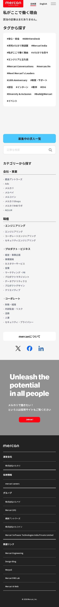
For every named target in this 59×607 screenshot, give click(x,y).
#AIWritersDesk (31, 38)
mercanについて (29, 336)
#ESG (43, 87)
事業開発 (9, 259)
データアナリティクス (16, 281)
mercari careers (12, 483)
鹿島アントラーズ (13, 179)
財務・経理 (10, 304)
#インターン (22, 87)
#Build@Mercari (43, 94)
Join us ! (29, 419)
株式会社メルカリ (12, 465)
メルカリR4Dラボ (13, 205)
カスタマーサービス (15, 263)
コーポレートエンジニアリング (20, 236)
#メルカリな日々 (39, 52)
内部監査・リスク (14, 308)
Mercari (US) (10, 510)
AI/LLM (8, 210)
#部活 (10, 87)
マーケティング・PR (15, 272)
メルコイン (10, 196)
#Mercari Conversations (20, 66)
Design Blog (10, 561)
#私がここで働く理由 (17, 52)
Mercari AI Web (12, 586)
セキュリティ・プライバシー (19, 322)
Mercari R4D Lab (12, 578)
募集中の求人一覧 (29, 139)
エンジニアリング (14, 231)
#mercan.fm (44, 66)
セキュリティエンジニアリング (20, 240)
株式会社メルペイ (12, 501)
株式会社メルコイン (13, 526)
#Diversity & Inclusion (19, 94)
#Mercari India (39, 45)
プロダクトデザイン (15, 285)
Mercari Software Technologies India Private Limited (29, 535)
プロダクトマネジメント (17, 276)
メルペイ (9, 192)
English (43, 3)
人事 (7, 317)
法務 (7, 313)
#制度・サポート (38, 80)
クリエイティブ (12, 290)
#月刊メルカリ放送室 (17, 45)
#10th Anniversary (17, 80)
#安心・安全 (13, 38)
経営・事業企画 (12, 254)
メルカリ (9, 188)
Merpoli (8, 569)
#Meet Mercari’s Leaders (20, 73)
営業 (7, 268)
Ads (7, 183)
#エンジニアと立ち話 (17, 59)
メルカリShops (13, 201)
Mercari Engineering (14, 553)
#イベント (12, 100)
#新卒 (34, 87)
